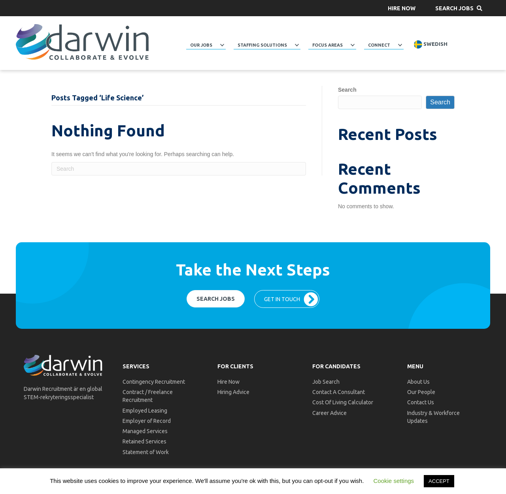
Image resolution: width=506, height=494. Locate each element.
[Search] (178, 168)
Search (347, 90)
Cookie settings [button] (394, 480)
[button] (401, 8)
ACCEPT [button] (439, 481)
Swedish (430, 44)
